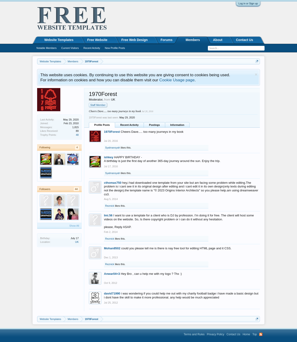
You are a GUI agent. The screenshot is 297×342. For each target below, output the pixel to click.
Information (177, 125)
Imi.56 (108, 215)
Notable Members (46, 48)
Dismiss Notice (256, 74)
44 (76, 189)
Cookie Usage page (176, 80)
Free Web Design (134, 40)
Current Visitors (70, 48)
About (217, 40)
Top (254, 334)
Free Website (97, 40)
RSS (260, 334)
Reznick (109, 205)
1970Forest (112, 131)
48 (77, 134)
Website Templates (59, 40)
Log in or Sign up (248, 3)
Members (193, 40)
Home (246, 334)
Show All (74, 225)
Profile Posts (102, 125)
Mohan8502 (112, 248)
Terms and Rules (194, 334)
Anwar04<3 (112, 274)
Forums (166, 40)
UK (77, 242)
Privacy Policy (215, 334)
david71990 (112, 293)
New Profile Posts (115, 48)
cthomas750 (112, 182)
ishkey (108, 157)
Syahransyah (112, 147)
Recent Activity (129, 125)
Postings (154, 125)
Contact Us (244, 40)
